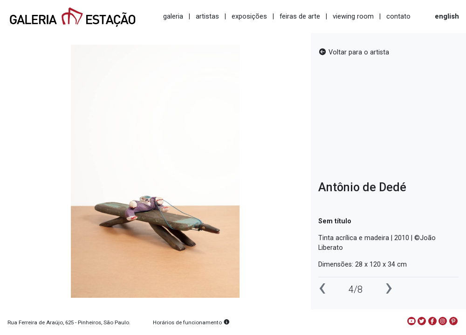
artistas (207, 16)
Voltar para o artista (353, 52)
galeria (173, 16)
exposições (249, 16)
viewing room (353, 16)
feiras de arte (300, 16)
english (447, 16)
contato (398, 16)
